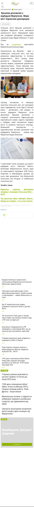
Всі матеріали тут (17, 444)
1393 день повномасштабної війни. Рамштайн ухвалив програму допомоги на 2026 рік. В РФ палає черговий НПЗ (16, 361)
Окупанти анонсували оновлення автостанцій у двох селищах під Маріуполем (16, 411)
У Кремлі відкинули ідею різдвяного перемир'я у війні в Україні (16, 339)
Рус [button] (32, 3)
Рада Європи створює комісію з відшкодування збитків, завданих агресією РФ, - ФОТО (15, 349)
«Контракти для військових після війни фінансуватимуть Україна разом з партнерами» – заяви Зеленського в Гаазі (17, 294)
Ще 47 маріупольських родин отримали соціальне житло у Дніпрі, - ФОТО (16, 306)
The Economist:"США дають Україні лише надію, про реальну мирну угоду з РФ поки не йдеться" (17, 318)
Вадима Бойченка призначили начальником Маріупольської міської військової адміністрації (16, 282)
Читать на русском (5, 24)
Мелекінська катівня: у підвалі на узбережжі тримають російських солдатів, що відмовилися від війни (17, 400)
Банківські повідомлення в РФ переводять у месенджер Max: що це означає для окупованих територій (16, 329)
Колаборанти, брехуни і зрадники (17, 431)
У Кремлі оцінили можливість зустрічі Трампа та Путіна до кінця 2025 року (15, 376)
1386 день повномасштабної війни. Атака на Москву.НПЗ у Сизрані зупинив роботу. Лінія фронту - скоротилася (15, 388)
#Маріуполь (3, 209)
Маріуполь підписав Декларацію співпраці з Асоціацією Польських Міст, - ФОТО (17, 191)
